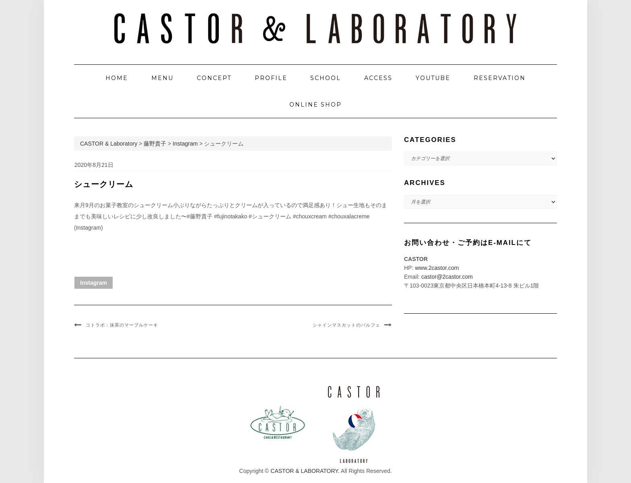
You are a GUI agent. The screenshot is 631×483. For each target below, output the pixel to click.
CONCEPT (214, 78)
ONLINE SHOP (315, 104)
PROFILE (271, 78)
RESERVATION (500, 78)
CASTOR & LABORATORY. (304, 471)
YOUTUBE (433, 78)
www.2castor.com (437, 268)
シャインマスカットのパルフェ (346, 325)
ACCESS (378, 78)
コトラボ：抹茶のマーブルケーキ (122, 325)
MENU (162, 78)
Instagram (93, 283)
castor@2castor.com (447, 276)
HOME (116, 78)
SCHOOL (325, 78)
